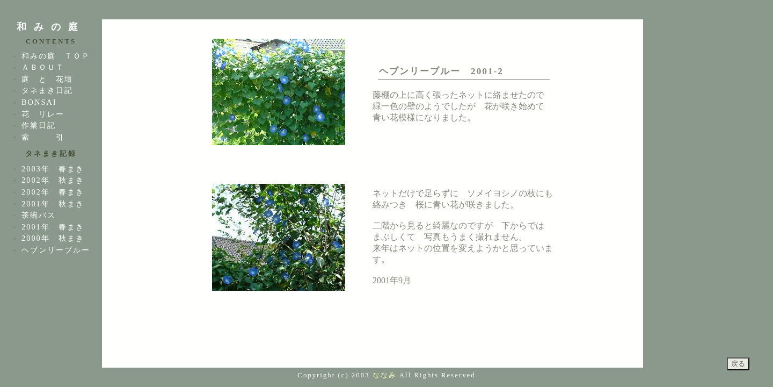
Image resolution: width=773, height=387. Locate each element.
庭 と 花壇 (47, 79)
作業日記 (38, 125)
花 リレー (42, 114)
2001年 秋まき (52, 203)
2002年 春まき (52, 192)
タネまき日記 (47, 90)
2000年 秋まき (52, 238)
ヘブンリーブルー (55, 250)
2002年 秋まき (52, 180)
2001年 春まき (52, 227)
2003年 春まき (52, 168)
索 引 (42, 137)
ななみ (385, 375)
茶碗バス (38, 215)
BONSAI (39, 102)
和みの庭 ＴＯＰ (55, 56)
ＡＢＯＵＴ (42, 67)
